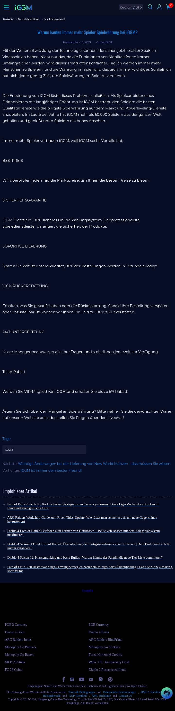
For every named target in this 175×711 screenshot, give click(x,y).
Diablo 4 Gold (14, 632)
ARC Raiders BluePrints (105, 639)
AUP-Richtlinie (78, 695)
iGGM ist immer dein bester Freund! (51, 470)
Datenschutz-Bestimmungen (119, 692)
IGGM (9, 449)
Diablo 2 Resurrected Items (107, 670)
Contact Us (125, 695)
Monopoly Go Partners (20, 647)
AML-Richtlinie (101, 695)
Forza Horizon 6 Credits (105, 655)
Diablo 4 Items (99, 632)
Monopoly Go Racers (19, 655)
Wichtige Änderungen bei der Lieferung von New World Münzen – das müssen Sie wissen (94, 464)
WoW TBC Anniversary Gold (109, 662)
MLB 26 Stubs (15, 662)
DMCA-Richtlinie (151, 692)
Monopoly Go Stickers (104, 647)
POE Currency (99, 624)
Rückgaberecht (52, 695)
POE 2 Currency (16, 624)
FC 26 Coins (13, 670)
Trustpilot (87, 590)
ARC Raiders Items (18, 639)
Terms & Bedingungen (81, 692)
